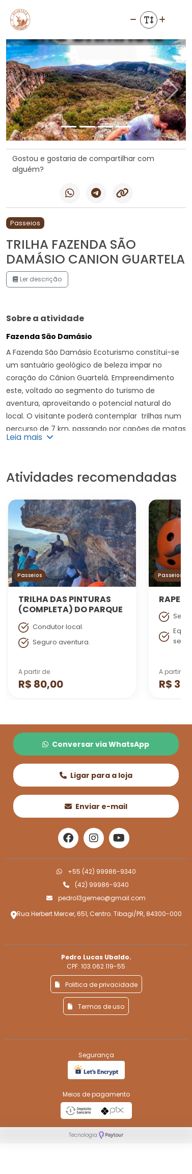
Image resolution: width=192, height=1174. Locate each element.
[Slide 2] (87, 127)
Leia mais (29, 437)
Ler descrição (37, 279)
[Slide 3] (105, 127)
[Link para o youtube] (119, 838)
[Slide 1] (68, 127)
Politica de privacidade (96, 984)
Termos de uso (96, 1006)
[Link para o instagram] (94, 838)
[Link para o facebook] (68, 838)
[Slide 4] (123, 127)
